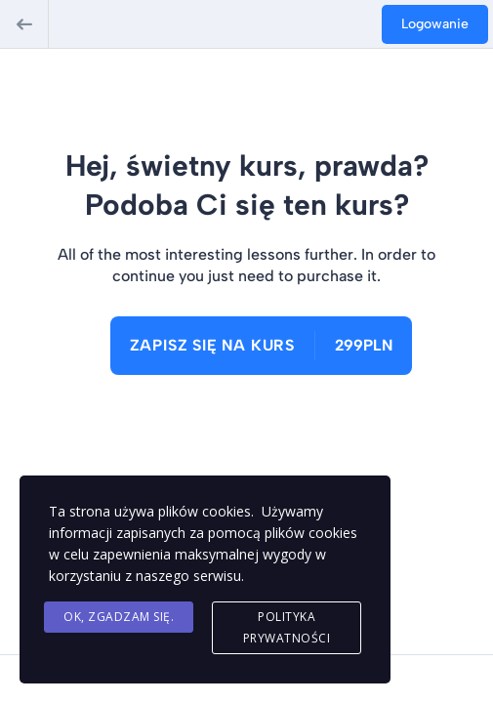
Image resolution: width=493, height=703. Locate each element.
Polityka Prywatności (287, 627)
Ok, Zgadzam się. (118, 616)
